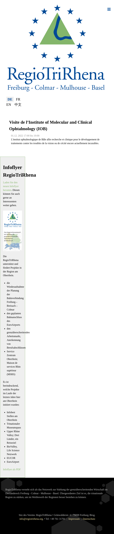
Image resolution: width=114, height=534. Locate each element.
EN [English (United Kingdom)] (8, 105)
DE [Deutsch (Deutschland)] (10, 99)
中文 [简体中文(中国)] (18, 105)
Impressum (74, 519)
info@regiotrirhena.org (31, 519)
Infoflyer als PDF (12, 469)
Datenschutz (89, 519)
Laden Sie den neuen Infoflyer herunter (11, 186)
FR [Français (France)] (18, 99)
